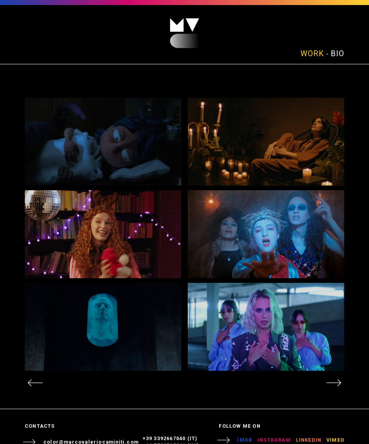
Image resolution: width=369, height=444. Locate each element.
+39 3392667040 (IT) (170, 438)
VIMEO (335, 440)
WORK (312, 53)
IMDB (244, 440)
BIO (337, 53)
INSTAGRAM (274, 440)
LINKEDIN (309, 440)
